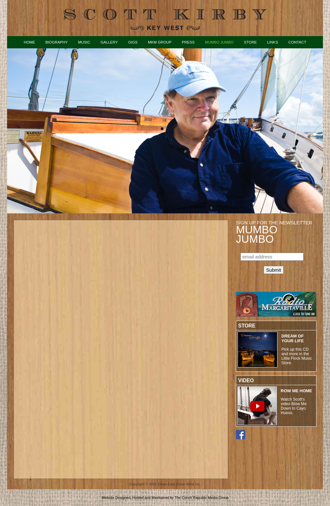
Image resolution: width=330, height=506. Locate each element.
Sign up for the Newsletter (274, 232)
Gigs (133, 42)
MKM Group (159, 42)
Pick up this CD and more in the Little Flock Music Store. (296, 356)
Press (188, 42)
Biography (56, 42)
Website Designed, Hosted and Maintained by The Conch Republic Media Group (165, 498)
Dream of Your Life (292, 338)
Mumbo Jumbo (219, 42)
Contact (297, 42)
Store (250, 42)
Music (84, 42)
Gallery (109, 42)
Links (272, 42)
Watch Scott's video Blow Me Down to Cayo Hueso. (293, 406)
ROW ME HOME (296, 390)
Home (29, 42)
